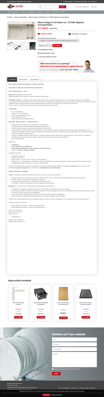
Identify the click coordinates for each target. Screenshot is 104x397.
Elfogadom (46, 395)
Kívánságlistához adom (46, 53)
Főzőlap (23, 12)
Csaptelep (39, 12)
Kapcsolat (93, 388)
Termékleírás (12, 79)
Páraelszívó (47, 12)
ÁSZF (59, 388)
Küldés (56, 373)
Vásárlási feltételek (84, 388)
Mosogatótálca (31, 12)
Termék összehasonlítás (80, 1)
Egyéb (62, 12)
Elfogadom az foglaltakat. (66, 369)
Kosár (95, 6)
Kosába (20, 317)
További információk (56, 395)
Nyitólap (9, 17)
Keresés (63, 6)
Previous (6, 303)
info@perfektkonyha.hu (16, 383)
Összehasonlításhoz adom (47, 57)
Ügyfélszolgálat (68, 1)
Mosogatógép (15, 12)
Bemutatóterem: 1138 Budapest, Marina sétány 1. (19, 1)
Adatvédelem (66, 388)
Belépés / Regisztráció (83, 6)
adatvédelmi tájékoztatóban (68, 369)
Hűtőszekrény (55, 12)
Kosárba (58, 45)
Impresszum (74, 388)
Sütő (9, 12)
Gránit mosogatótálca (20, 17)
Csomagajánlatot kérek (45, 49)
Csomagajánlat (92, 1)
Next (98, 303)
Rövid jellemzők (34, 79)
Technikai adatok (23, 79)
